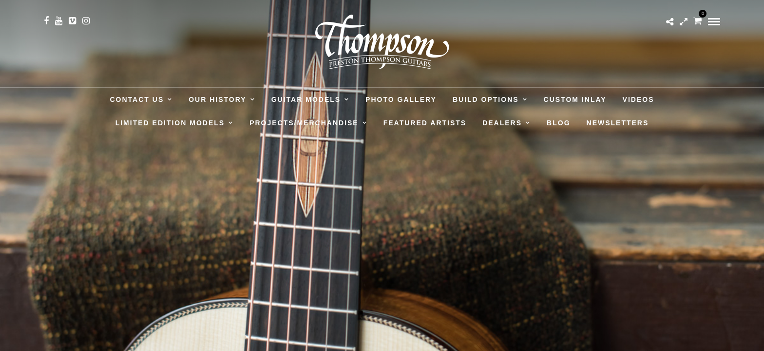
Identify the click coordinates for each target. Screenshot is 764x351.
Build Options (486, 99)
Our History (217, 99)
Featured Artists (424, 123)
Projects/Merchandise (304, 123)
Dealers (502, 123)
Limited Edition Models (170, 123)
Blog (558, 123)
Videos (638, 99)
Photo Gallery (401, 99)
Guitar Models (306, 99)
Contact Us (137, 99)
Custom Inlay (575, 99)
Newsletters (618, 123)
